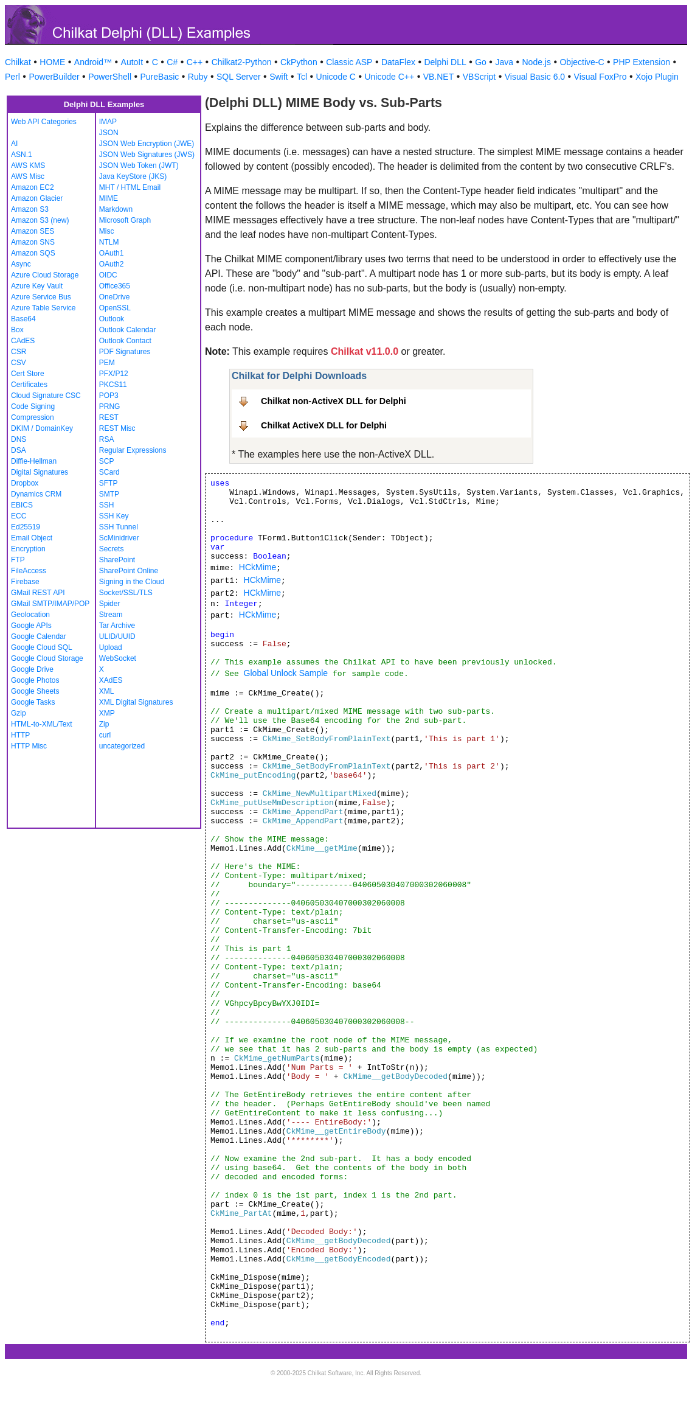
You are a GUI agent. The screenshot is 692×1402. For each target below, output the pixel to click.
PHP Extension (641, 62)
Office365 (114, 286)
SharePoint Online (128, 571)
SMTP (109, 494)
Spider (109, 603)
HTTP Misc (29, 746)
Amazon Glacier (37, 198)
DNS (18, 439)
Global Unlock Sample (286, 673)
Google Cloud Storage (47, 658)
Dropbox (24, 483)
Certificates (29, 384)
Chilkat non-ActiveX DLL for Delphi (333, 401)
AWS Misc (27, 176)
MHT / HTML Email (130, 187)
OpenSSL (115, 308)
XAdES (111, 680)
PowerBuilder (54, 77)
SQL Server (238, 77)
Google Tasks (33, 702)
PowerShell (109, 77)
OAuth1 (111, 253)
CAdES (23, 341)
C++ (194, 62)
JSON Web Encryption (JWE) (146, 143)
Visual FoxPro (600, 77)
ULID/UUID (117, 636)
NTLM (109, 242)
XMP (107, 713)
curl (105, 735)
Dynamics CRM (36, 494)
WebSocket (117, 658)
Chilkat (18, 62)
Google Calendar (38, 636)
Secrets (111, 549)
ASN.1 (21, 154)
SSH (106, 505)
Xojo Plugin (657, 77)
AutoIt (132, 62)
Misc (106, 231)
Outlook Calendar (127, 330)
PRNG (109, 406)
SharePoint (117, 560)
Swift (278, 77)
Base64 (23, 319)
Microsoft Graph (125, 220)
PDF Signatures (125, 351)
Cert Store (27, 373)
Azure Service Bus (41, 297)
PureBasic (159, 77)
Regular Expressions (133, 450)
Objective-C (581, 62)
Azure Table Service (43, 308)
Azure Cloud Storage (44, 275)
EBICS (22, 505)
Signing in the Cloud (131, 581)
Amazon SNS (33, 242)
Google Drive (32, 669)
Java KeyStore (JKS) (133, 176)
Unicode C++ (389, 77)
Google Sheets (35, 691)
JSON (109, 132)
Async (21, 264)
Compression (32, 417)
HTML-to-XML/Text (41, 724)
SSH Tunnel (118, 527)
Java (504, 62)
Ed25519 (25, 527)
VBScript (479, 77)
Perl (12, 77)
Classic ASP (349, 62)
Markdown (116, 209)
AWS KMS (28, 165)
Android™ (93, 62)
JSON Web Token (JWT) (139, 165)
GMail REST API (37, 592)
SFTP (108, 483)
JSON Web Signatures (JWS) (147, 154)
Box (17, 330)
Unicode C (336, 77)
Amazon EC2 (32, 187)
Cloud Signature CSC (46, 395)
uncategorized (122, 746)
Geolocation (30, 614)
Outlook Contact (125, 341)
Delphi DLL (445, 62)
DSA (18, 450)
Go (480, 62)
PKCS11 (113, 384)
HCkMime (257, 567)
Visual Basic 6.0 (535, 77)
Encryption (28, 549)
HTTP (20, 735)
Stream (111, 614)
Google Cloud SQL (41, 647)
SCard (109, 472)
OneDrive (114, 297)
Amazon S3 (30, 209)
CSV (18, 362)
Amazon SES (32, 231)
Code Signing (33, 406)
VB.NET (438, 77)
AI (14, 143)
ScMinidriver (119, 538)
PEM (107, 362)
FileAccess (28, 571)
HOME (52, 62)
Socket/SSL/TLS (126, 592)
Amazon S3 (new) (40, 220)
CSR (18, 351)
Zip (104, 724)
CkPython (298, 62)
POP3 (109, 395)
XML (106, 691)
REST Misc (117, 428)
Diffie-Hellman (34, 461)
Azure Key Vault (37, 286)
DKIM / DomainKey (42, 428)
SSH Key (114, 516)
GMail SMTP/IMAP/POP (50, 603)
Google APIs (31, 625)
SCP (106, 461)
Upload (110, 647)
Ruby (198, 77)
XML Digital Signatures (136, 702)
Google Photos (35, 680)
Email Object (31, 538)
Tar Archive (117, 625)
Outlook (111, 319)
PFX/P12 (113, 373)
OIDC (108, 275)
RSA (106, 439)
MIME (108, 198)
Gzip (18, 713)
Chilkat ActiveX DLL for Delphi (324, 425)
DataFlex (398, 62)
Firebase (25, 581)
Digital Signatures (39, 472)
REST (109, 417)
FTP (18, 560)
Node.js (536, 62)
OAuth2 (111, 264)
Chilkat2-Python (242, 62)
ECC (18, 516)
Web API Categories (44, 121)
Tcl (302, 77)
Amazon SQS (33, 253)
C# (172, 62)
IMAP (108, 121)
